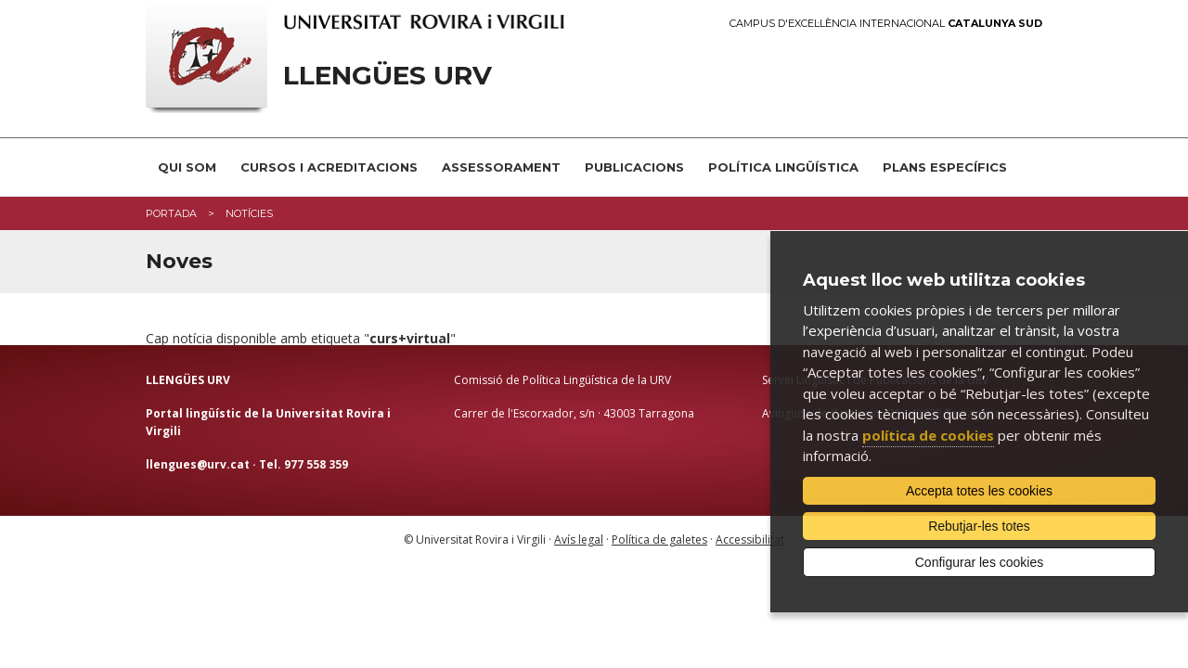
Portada (171, 213)
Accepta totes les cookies (979, 490)
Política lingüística (783, 167)
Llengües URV (387, 75)
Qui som (187, 167)
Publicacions (634, 167)
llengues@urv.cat (198, 464)
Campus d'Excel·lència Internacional (886, 24)
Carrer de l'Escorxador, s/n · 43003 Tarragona (574, 413)
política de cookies (928, 435)
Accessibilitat (750, 539)
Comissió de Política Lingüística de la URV (562, 380)
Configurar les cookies (979, 562)
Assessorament (501, 167)
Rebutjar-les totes (979, 526)
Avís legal (578, 539)
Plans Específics (945, 167)
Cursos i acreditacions (329, 167)
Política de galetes (659, 539)
